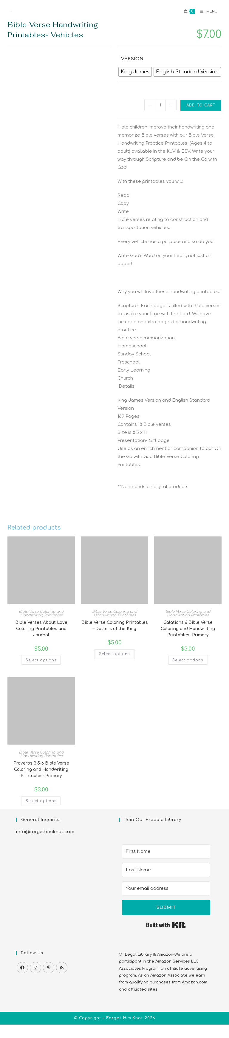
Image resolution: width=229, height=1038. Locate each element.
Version (132, 58)
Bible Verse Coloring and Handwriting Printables (41, 613)
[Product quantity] (160, 105)
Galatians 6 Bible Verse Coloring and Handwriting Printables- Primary (188, 628)
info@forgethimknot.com (45, 831)
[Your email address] (166, 888)
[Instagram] (35, 967)
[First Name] (166, 851)
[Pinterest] (48, 967)
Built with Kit (166, 925)
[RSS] (61, 967)
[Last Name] (166, 870)
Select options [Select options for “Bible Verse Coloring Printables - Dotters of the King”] (114, 654)
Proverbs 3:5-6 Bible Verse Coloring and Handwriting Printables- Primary (41, 769)
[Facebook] (22, 967)
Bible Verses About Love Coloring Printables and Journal (41, 628)
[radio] (135, 71)
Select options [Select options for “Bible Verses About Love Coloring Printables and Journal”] (41, 660)
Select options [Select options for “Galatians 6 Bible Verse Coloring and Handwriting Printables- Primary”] (187, 660)
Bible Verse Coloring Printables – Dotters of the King (114, 625)
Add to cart (200, 105)
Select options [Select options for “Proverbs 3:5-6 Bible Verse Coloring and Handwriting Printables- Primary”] (41, 801)
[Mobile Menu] (206, 11)
